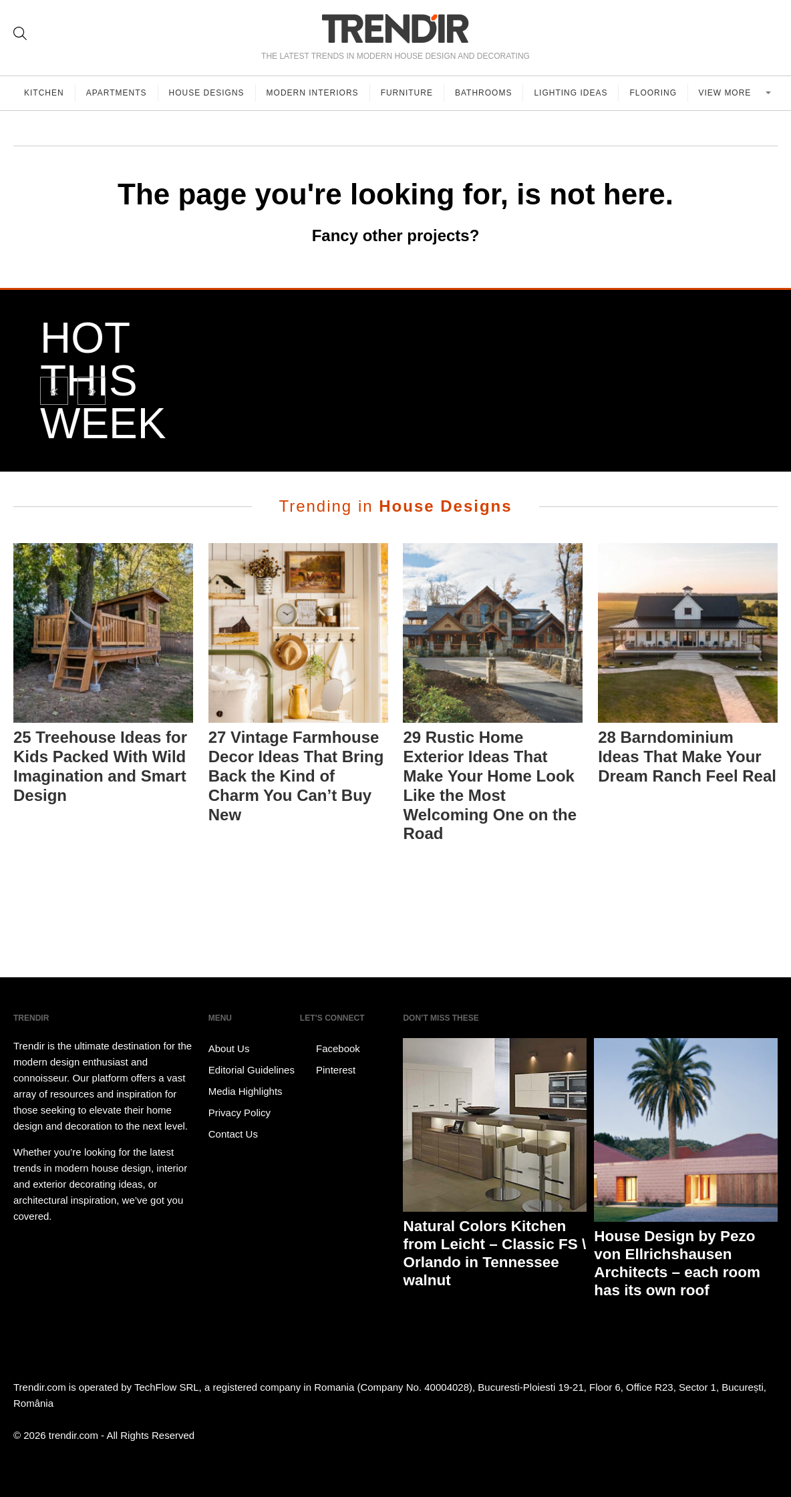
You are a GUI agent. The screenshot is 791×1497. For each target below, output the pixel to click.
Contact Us (233, 1134)
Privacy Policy (239, 1112)
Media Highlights (245, 1091)
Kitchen (44, 93)
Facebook (330, 1049)
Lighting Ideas (570, 93)
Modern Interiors (313, 93)
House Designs (207, 93)
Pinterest (327, 1070)
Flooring (653, 93)
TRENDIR (395, 28)
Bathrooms (483, 93)
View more (726, 93)
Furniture (407, 93)
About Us (229, 1048)
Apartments (116, 93)
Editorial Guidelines (251, 1069)
